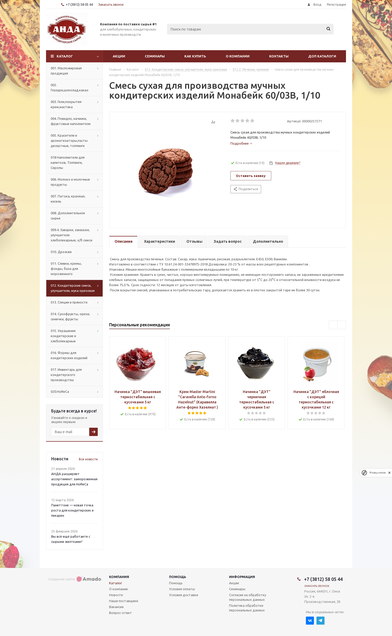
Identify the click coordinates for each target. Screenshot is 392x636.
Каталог (65, 56)
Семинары (155, 56)
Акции (119, 56)
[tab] (241, 143)
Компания (119, 577)
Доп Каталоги (322, 56)
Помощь (177, 577)
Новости (116, 595)
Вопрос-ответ (120, 613)
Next (341, 325)
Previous (333, 325)
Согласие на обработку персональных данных (247, 597)
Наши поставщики (123, 601)
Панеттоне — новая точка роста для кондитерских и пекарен (72, 510)
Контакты (279, 56)
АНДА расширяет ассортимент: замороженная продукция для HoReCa (74, 479)
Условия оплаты (182, 589)
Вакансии (116, 607)
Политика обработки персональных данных (247, 608)
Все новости (88, 459)
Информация (242, 577)
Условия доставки (183, 595)
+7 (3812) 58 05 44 (79, 4)
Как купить (195, 56)
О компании (238, 56)
